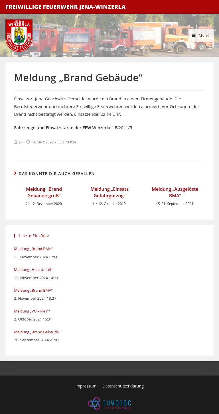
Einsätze (69, 142)
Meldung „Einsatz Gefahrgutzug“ (109, 192)
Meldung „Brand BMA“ (33, 248)
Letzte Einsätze (34, 235)
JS (20, 142)
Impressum (85, 386)
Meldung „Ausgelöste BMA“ (175, 192)
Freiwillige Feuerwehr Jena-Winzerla (65, 7)
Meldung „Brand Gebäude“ (37, 331)
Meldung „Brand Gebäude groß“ (44, 192)
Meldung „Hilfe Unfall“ (33, 269)
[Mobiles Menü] (200, 35)
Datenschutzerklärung (123, 386)
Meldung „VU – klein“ (32, 311)
